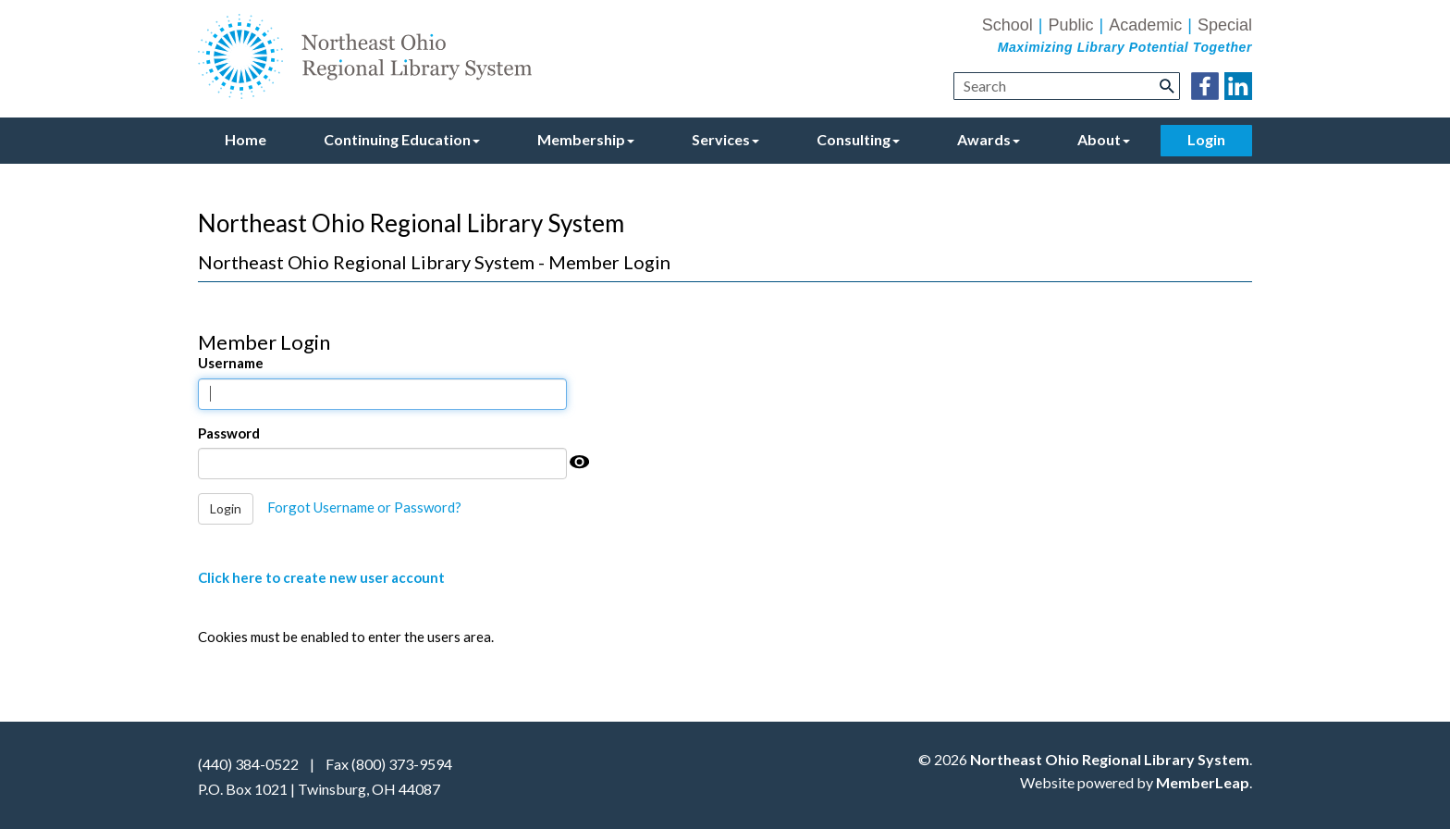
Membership (585, 139)
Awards (988, 139)
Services (725, 139)
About (1103, 139)
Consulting (858, 139)
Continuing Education (402, 139)
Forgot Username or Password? (364, 507)
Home (245, 139)
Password (229, 433)
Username (231, 362)
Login (1206, 139)
